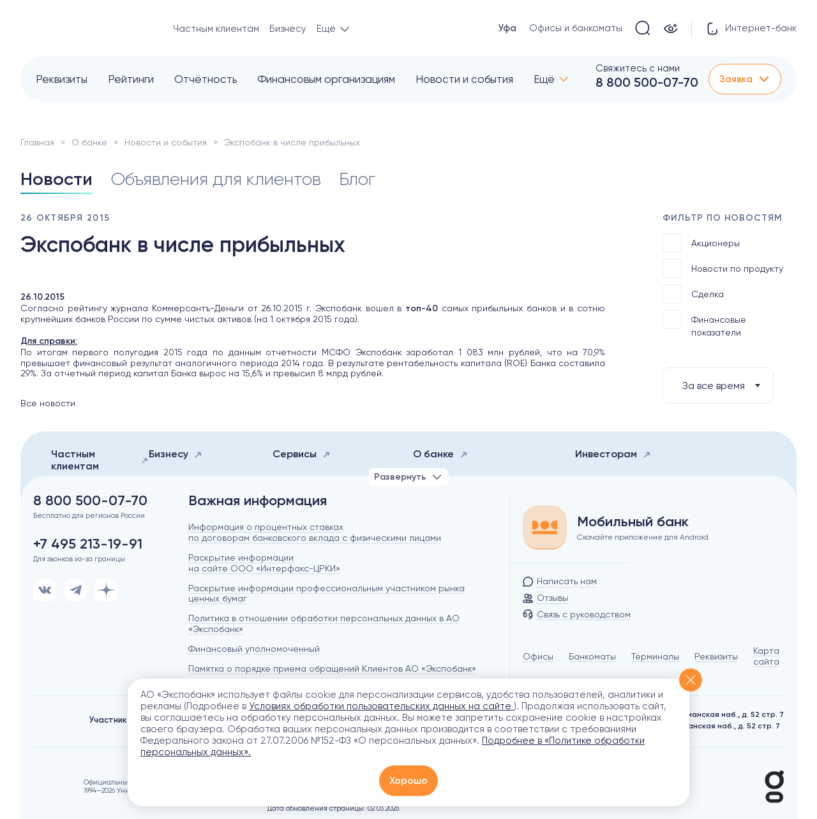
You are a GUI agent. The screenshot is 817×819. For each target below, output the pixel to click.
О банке (89, 142)
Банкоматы (592, 656)
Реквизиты (61, 79)
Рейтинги (131, 79)
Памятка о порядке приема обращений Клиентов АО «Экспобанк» (332, 668)
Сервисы (302, 454)
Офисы (538, 656)
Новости (56, 178)
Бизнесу (287, 28)
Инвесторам (613, 454)
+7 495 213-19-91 (87, 544)
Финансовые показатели (704, 323)
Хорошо (408, 780)
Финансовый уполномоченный (254, 649)
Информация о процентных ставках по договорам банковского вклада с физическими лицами (314, 532)
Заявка (744, 79)
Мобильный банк (633, 521)
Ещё (544, 79)
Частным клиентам (216, 28)
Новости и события (464, 79)
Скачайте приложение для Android (642, 537)
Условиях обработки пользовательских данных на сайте (381, 706)
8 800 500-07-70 (647, 82)
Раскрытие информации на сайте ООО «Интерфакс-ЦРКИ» (264, 562)
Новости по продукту (723, 268)
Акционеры (701, 243)
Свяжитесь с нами (638, 68)
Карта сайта (766, 656)
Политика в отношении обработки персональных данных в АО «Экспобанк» (324, 623)
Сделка (693, 294)
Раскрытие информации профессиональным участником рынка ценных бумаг (326, 593)
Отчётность (205, 79)
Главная (37, 142)
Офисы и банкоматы (575, 28)
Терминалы (655, 656)
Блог (357, 178)
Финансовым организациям (326, 79)
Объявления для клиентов (215, 178)
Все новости (47, 403)
